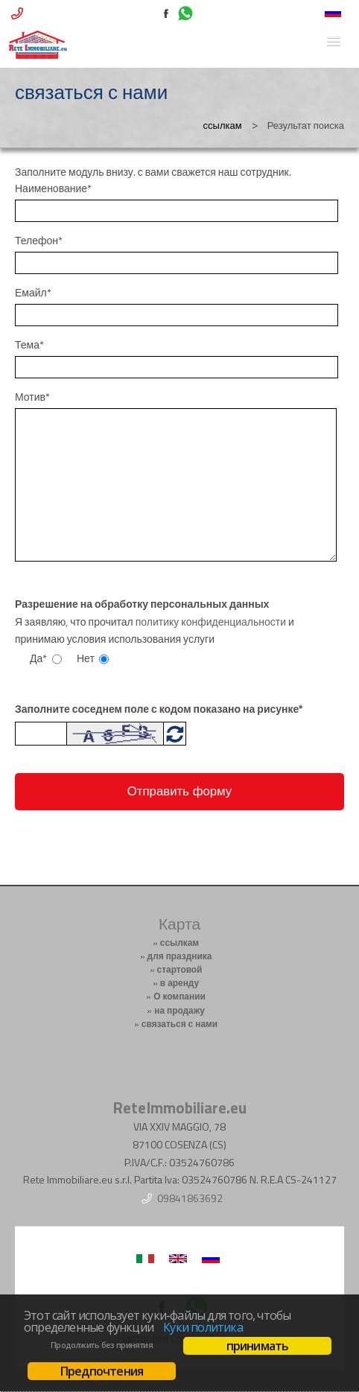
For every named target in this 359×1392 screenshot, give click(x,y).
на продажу (179, 1010)
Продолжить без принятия (102, 1345)
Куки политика (203, 1327)
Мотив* (32, 397)
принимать (257, 1346)
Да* (38, 658)
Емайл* (33, 292)
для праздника (179, 956)
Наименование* (53, 188)
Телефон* (39, 240)
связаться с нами (179, 1024)
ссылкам (222, 125)
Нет (86, 658)
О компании (179, 996)
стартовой (180, 969)
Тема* (29, 344)
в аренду (179, 983)
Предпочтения (101, 1371)
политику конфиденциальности (211, 621)
